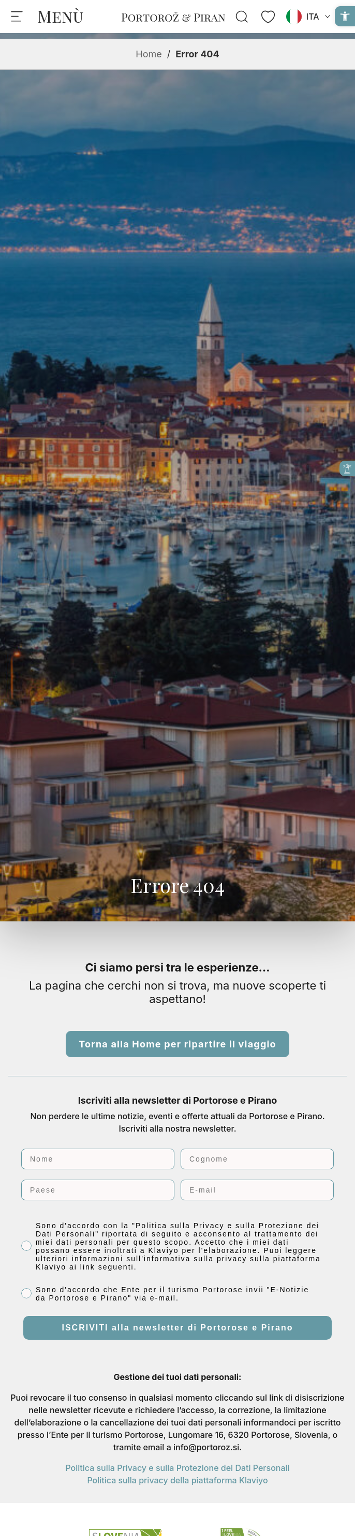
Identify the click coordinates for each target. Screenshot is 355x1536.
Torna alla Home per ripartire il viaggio (177, 1044)
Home (148, 54)
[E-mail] (257, 1190)
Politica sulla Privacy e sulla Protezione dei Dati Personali (177, 1468)
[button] (345, 16)
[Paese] (97, 1190)
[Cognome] (257, 1159)
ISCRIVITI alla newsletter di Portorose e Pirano (177, 1327)
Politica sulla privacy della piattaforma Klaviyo (177, 1480)
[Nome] (97, 1159)
